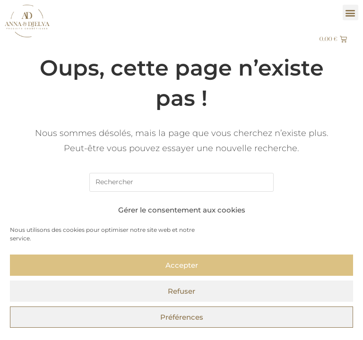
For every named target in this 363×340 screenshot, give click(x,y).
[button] (350, 12)
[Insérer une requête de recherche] (181, 182)
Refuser (181, 291)
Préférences (181, 317)
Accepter (181, 265)
